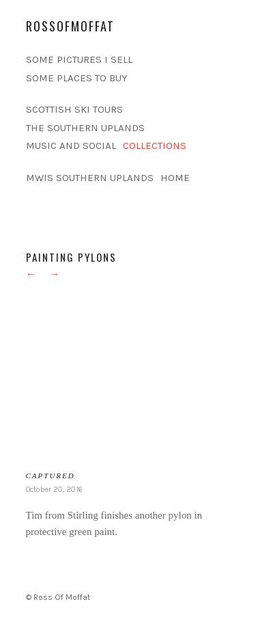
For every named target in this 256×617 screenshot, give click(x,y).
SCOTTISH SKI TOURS (74, 109)
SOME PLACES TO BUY (77, 78)
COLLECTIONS (154, 145)
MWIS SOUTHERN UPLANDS (90, 178)
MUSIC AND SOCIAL (71, 145)
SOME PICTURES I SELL (79, 59)
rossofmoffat (70, 26)
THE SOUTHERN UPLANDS (85, 128)
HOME (175, 178)
